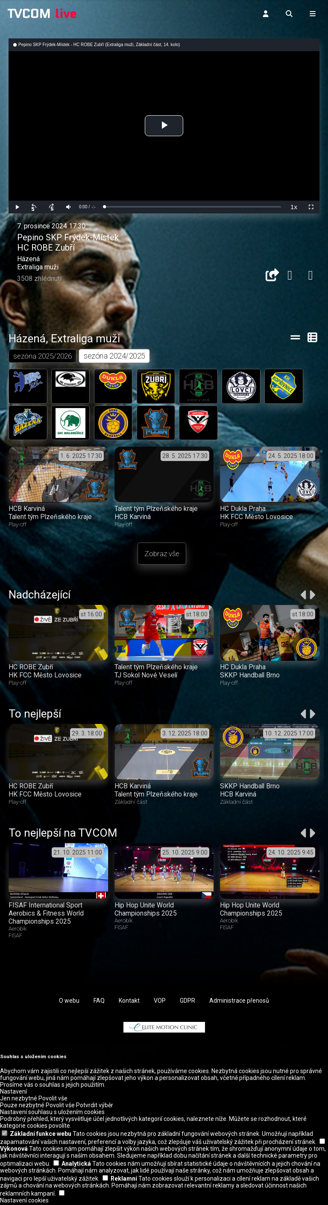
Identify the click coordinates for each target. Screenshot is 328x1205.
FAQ (99, 1001)
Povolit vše (52, 1099)
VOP (160, 1001)
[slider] (192, 206)
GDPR (187, 1001)
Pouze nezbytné (22, 1106)
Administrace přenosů (239, 1001)
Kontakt (129, 1001)
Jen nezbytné (18, 1099)
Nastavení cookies (24, 1201)
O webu (69, 1001)
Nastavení (13, 1092)
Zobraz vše (161, 554)
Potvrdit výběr (94, 1106)
